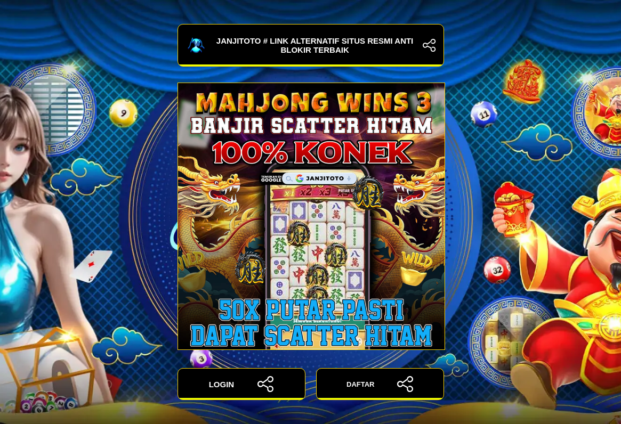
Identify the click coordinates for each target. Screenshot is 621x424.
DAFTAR (379, 384)
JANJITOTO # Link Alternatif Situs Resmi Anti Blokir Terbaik (311, 45)
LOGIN (241, 384)
